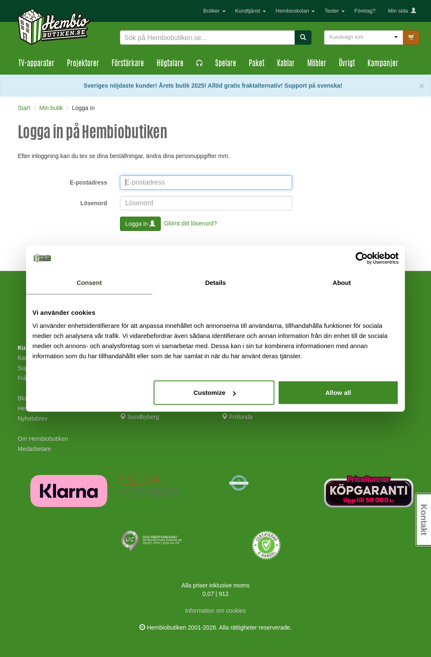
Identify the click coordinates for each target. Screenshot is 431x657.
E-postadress (88, 182)
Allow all (338, 392)
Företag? (364, 11)
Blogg (25, 398)
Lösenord (93, 203)
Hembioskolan (295, 11)
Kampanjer (382, 64)
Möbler (316, 64)
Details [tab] (215, 282)
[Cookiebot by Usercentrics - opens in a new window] (362, 258)
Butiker (214, 11)
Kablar (286, 64)
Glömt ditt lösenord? (190, 223)
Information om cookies (215, 610)
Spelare (225, 64)
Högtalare (170, 64)
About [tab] (342, 282)
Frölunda (237, 416)
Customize (215, 392)
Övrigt (347, 64)
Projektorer (83, 64)
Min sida (402, 11)
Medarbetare (34, 448)
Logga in (140, 223)
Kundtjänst (250, 11)
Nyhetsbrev (33, 418)
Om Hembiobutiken (43, 438)
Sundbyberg (139, 416)
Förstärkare (128, 64)
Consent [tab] (89, 282)
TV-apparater (36, 64)
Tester (335, 11)
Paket (256, 64)
